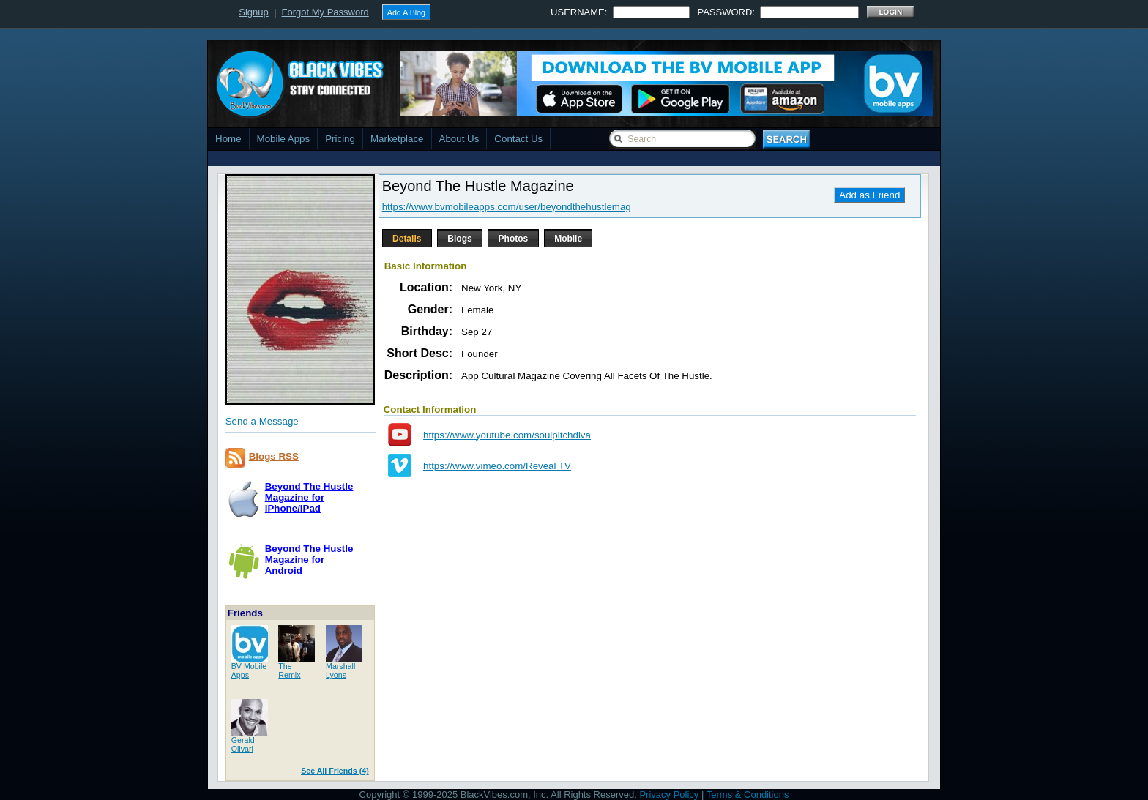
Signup (253, 12)
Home (228, 138)
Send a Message (262, 421)
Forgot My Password (325, 12)
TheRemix (289, 670)
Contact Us (518, 138)
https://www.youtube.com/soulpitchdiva (507, 435)
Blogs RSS (274, 456)
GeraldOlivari (243, 744)
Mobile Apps (283, 138)
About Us (459, 138)
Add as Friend (869, 195)
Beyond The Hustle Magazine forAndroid (309, 559)
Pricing (340, 138)
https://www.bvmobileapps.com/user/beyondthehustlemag (506, 206)
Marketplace (397, 138)
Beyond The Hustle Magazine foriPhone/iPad (309, 497)
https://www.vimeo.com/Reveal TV (497, 465)
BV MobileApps (249, 670)
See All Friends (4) (335, 770)
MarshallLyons (340, 670)
